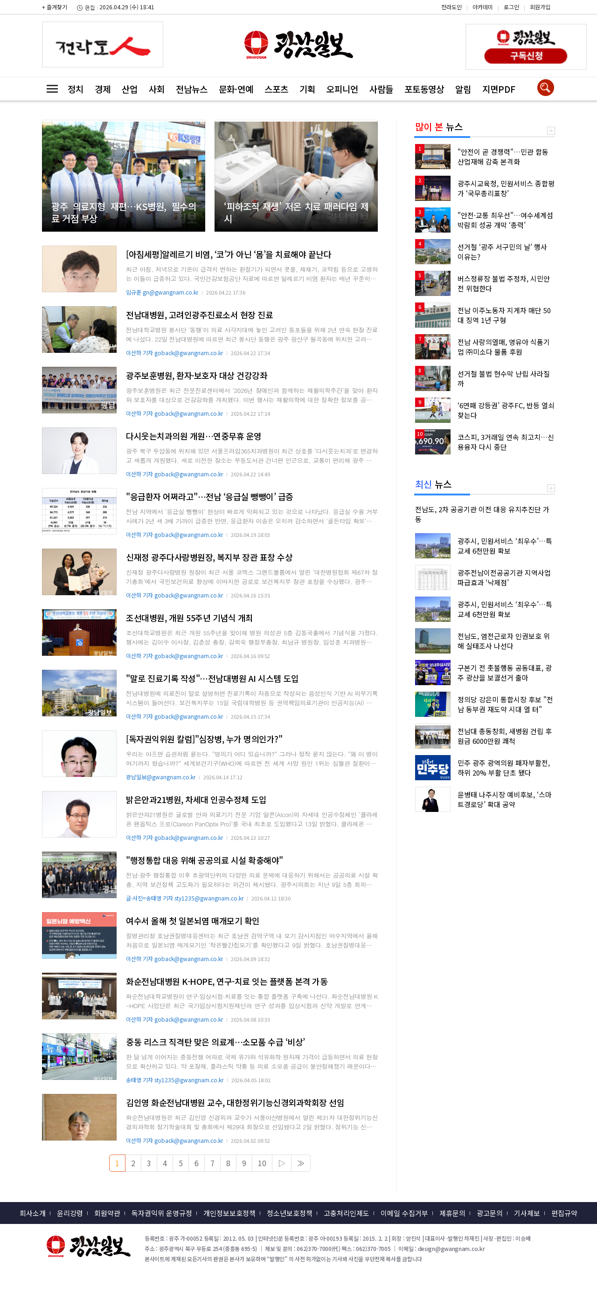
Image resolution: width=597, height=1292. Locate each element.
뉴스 (439, 126)
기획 (307, 88)
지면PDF (498, 88)
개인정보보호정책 (229, 1213)
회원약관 (107, 1213)
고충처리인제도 (346, 1213)
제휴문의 (452, 1213)
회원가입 (540, 7)
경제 (103, 88)
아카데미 (482, 7)
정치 (75, 88)
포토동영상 (424, 88)
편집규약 (564, 1213)
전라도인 (451, 7)
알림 (463, 88)
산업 (130, 88)
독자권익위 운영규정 (162, 1213)
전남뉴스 (192, 88)
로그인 (511, 7)
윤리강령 (70, 1213)
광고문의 (490, 1213)
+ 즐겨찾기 (54, 7)
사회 (157, 88)
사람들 (381, 88)
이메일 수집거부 (404, 1213)
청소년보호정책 (289, 1213)
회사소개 (33, 1213)
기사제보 (527, 1213)
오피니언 (342, 88)
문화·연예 (236, 88)
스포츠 (276, 88)
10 (262, 1162)
